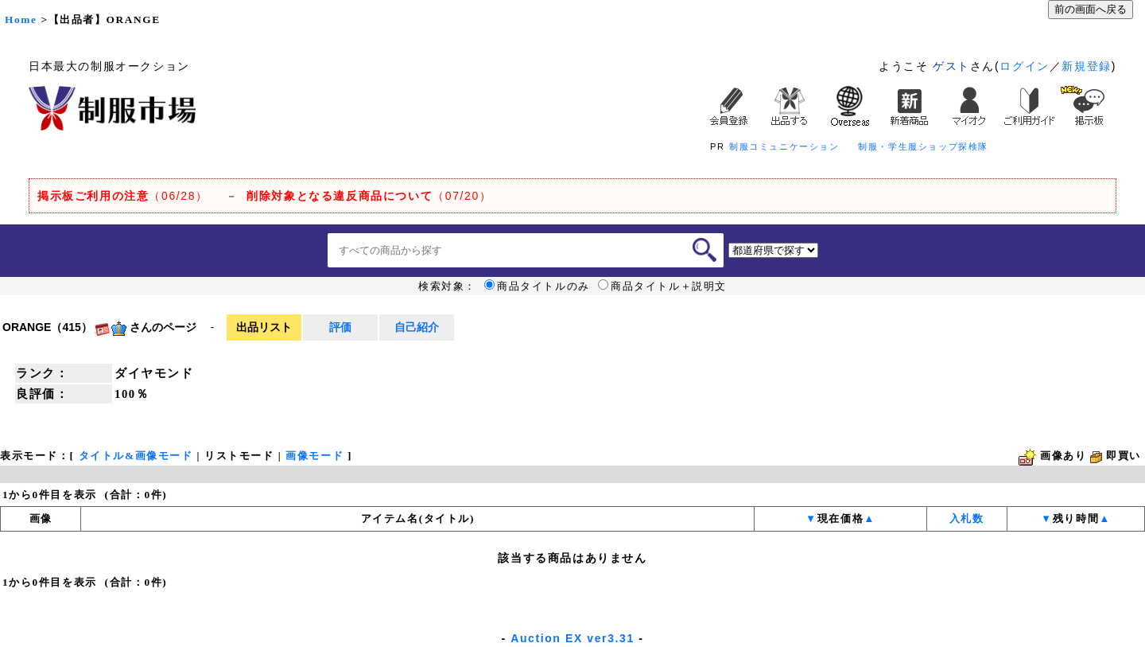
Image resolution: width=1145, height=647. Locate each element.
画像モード (314, 456)
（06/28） (122, 195)
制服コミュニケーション (784, 146)
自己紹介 (416, 327)
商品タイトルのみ (537, 286)
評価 (340, 327)
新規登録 (1086, 66)
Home (21, 19)
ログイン (1024, 66)
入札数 (966, 518)
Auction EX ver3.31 (572, 638)
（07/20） (368, 195)
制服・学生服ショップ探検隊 (923, 146)
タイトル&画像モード (136, 456)
